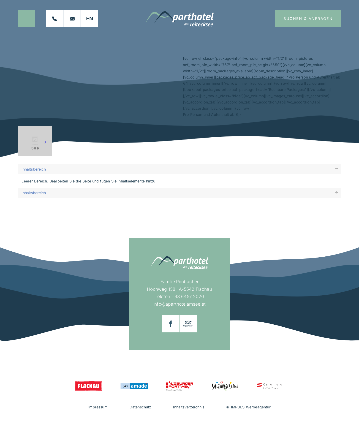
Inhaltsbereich (34, 169)
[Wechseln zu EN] (89, 18)
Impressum (97, 407)
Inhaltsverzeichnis (188, 407)
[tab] (179, 169)
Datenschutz (140, 407)
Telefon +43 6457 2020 (179, 296)
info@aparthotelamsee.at (179, 304)
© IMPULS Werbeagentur (248, 407)
